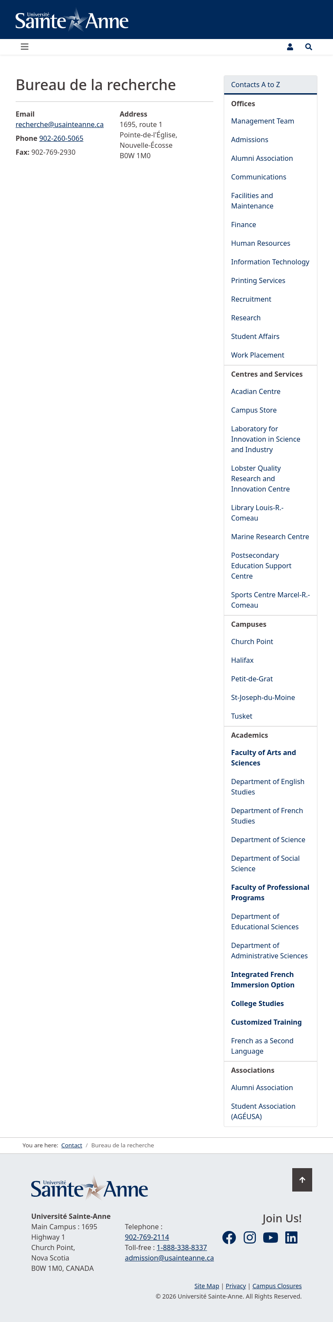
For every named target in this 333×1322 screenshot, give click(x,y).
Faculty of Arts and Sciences (263, 758)
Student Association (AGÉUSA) (263, 1111)
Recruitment (251, 299)
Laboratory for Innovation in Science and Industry (265, 439)
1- (182, 1247)
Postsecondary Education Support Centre (261, 565)
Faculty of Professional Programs (270, 892)
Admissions (249, 139)
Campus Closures (277, 1286)
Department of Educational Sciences (265, 921)
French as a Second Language (262, 1046)
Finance (243, 224)
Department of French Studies (267, 816)
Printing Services (258, 280)
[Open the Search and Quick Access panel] (308, 47)
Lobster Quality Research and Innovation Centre (260, 478)
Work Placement (257, 355)
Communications (258, 177)
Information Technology (270, 262)
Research (246, 317)
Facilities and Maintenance (252, 201)
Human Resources (261, 243)
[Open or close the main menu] (27, 47)
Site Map (206, 1286)
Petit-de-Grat (252, 679)
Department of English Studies (268, 787)
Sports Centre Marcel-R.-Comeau (270, 600)
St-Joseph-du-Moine (263, 697)
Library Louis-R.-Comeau (257, 513)
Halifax (242, 660)
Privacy (236, 1286)
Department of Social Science (265, 863)
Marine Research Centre (270, 536)
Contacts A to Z (255, 84)
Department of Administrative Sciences (269, 951)
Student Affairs (255, 336)
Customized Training (266, 1022)
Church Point (252, 641)
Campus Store (254, 410)
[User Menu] (290, 47)
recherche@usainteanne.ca (60, 124)
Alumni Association (262, 158)
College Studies (257, 1003)
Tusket (241, 716)
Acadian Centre (256, 391)
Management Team (262, 121)
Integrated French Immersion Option (262, 980)
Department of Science (268, 839)
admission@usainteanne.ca (169, 1258)
